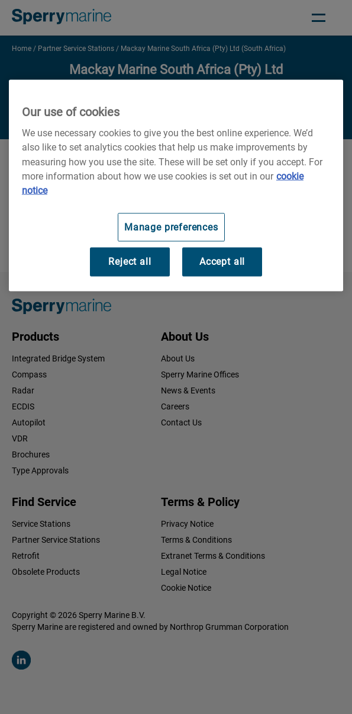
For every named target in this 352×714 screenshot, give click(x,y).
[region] (176, 185)
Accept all (222, 261)
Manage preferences (171, 226)
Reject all (129, 261)
